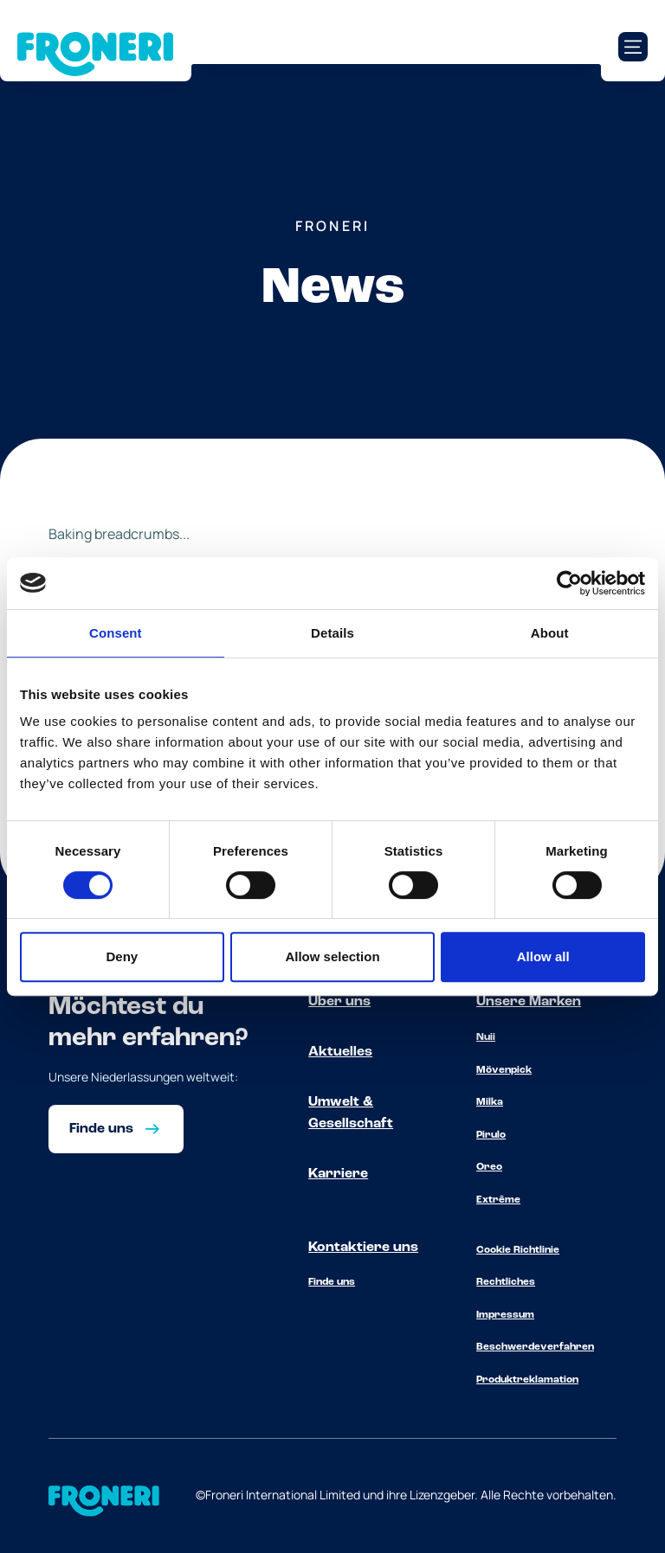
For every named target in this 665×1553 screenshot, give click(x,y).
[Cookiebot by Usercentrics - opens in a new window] (569, 583)
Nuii (485, 1037)
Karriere (338, 1174)
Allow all (543, 956)
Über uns (339, 1002)
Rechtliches (505, 1282)
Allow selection (332, 956)
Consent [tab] (115, 633)
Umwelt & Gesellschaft (350, 1113)
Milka (489, 1102)
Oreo (489, 1167)
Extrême (498, 1200)
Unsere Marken (528, 1002)
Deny (122, 956)
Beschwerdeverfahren (535, 1347)
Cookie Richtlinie (517, 1250)
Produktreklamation (527, 1380)
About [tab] (550, 633)
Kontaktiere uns (363, 1248)
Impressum (505, 1315)
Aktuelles (340, 1052)
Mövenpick (504, 1070)
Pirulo (491, 1135)
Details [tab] (332, 633)
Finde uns (331, 1282)
